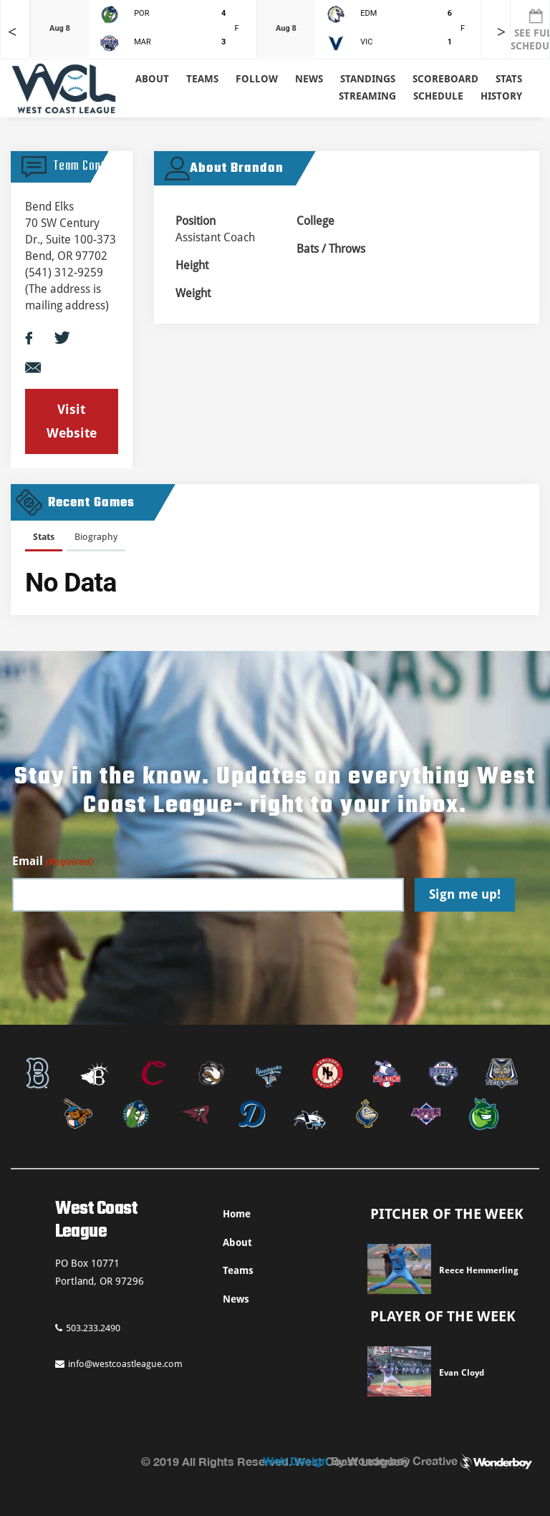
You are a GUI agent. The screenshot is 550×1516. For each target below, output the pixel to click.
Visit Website (72, 421)
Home (237, 1214)
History (501, 96)
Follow (257, 79)
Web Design (295, 1460)
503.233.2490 (87, 1328)
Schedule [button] (438, 96)
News (309, 79)
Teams (238, 1270)
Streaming (367, 96)
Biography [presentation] (95, 536)
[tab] (43, 539)
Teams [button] (202, 79)
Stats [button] (509, 79)
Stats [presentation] (43, 536)
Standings (367, 79)
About (152, 79)
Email (52, 862)
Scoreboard (445, 79)
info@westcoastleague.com (119, 1363)
